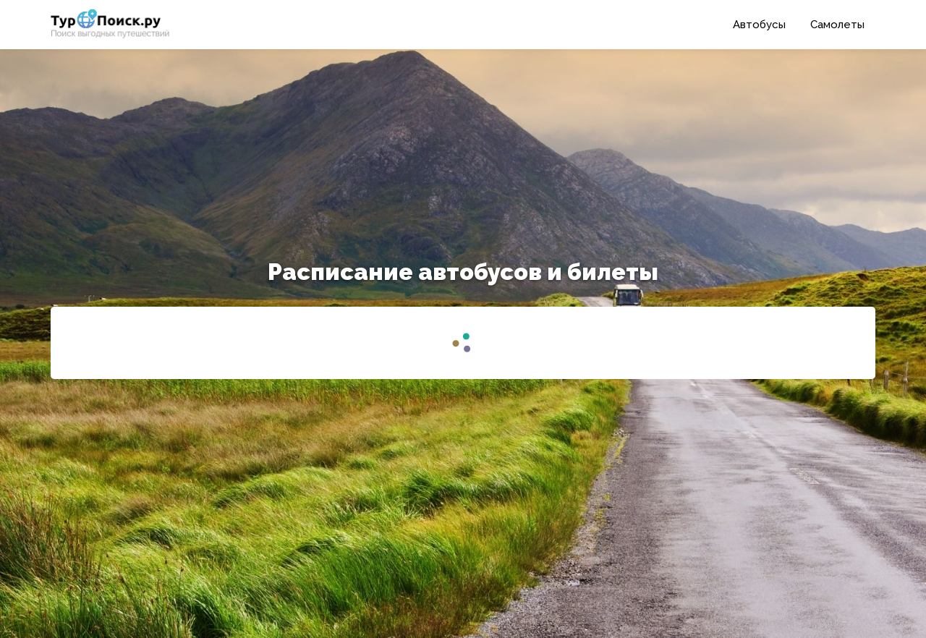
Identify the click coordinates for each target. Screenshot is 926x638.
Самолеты (837, 24)
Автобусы (759, 24)
